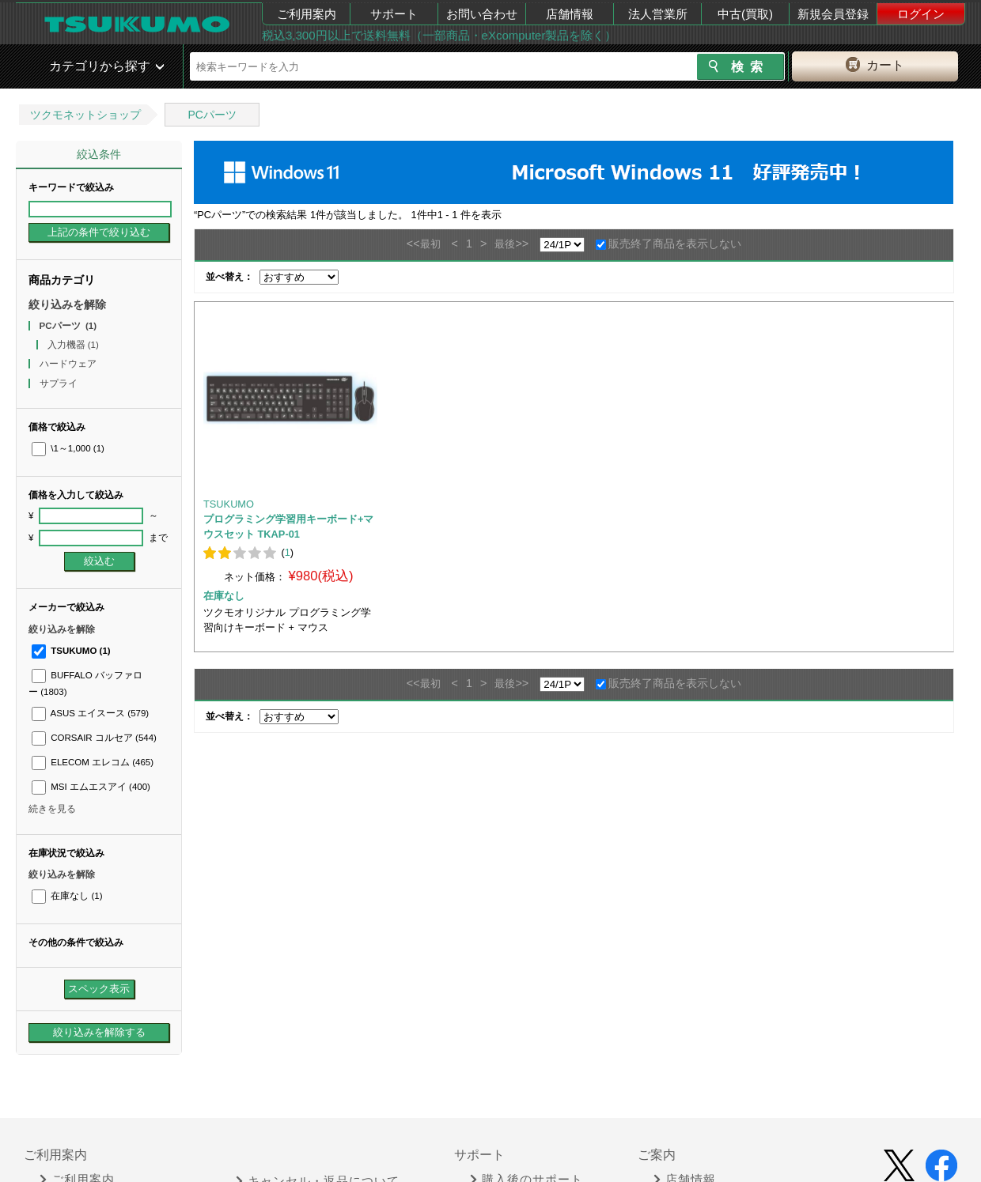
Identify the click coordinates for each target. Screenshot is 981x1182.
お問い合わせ (481, 14)
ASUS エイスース (90, 713)
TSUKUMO (71, 650)
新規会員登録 (833, 14)
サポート (394, 14)
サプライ (60, 383)
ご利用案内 (306, 14)
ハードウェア (69, 363)
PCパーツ (211, 114)
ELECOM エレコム (92, 762)
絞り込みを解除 (67, 304)
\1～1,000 (68, 448)
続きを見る (52, 809)
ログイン (921, 14)
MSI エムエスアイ (91, 786)
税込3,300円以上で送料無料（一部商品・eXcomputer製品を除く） (439, 35)
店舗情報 (569, 14)
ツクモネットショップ (85, 114)
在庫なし (67, 896)
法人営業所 (657, 14)
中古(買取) (745, 14)
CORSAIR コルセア (94, 737)
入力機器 (73, 344)
